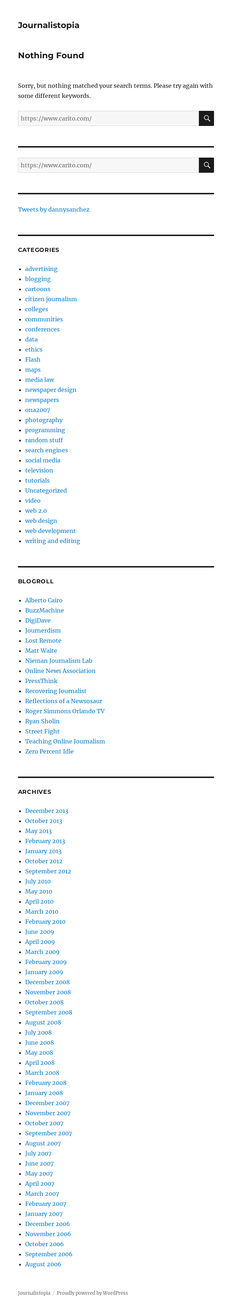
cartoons (37, 289)
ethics (33, 349)
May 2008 (39, 1052)
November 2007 (47, 1113)
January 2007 (44, 1213)
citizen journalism (51, 299)
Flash (33, 359)
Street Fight (42, 731)
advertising (41, 268)
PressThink (41, 680)
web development (50, 530)
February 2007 (45, 1203)
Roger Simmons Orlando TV (65, 711)
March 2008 (42, 1072)
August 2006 (43, 1264)
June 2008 (39, 1042)
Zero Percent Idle (49, 751)
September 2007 (48, 1133)
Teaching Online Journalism (65, 741)
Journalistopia (48, 25)
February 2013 (45, 841)
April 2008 (40, 1062)
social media (42, 460)
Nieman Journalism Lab (58, 660)
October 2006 (44, 1244)
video (33, 500)
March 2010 (41, 911)
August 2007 (43, 1143)
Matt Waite (41, 650)
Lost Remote (43, 640)
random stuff (44, 440)
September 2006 (49, 1254)
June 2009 (39, 931)
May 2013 (38, 831)
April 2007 (39, 1183)
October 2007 (44, 1123)
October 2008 (44, 1002)
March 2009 (42, 951)
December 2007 (47, 1103)
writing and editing (52, 540)
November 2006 (48, 1234)
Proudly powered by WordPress (92, 1293)
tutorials (37, 480)
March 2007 (42, 1193)
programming (45, 430)
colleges (36, 309)
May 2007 (39, 1173)
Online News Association (60, 670)
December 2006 (47, 1223)
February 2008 (46, 1082)
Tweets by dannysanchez (54, 209)
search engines (46, 450)
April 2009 (40, 941)
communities (44, 319)
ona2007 (37, 409)
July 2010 (38, 881)
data (31, 339)
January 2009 (44, 972)
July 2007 (38, 1153)
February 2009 (46, 961)
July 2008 (38, 1032)
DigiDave (38, 620)
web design (41, 520)
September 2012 (48, 871)
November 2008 (48, 992)
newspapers (42, 399)
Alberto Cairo (44, 600)
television (39, 470)
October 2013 (43, 820)
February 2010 (45, 921)
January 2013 (43, 851)
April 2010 (39, 901)
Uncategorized (46, 490)
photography (44, 420)
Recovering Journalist (56, 691)
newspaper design (51, 389)
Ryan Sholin (42, 721)
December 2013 (46, 810)
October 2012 (44, 861)
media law (39, 379)
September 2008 (48, 1012)
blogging (38, 278)
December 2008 (47, 982)
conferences (42, 329)
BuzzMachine (44, 610)
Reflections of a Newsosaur (63, 701)
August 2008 (43, 1022)
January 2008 (44, 1092)
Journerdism (43, 630)
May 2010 (38, 891)
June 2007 (39, 1163)
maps (33, 369)
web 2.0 (36, 510)
